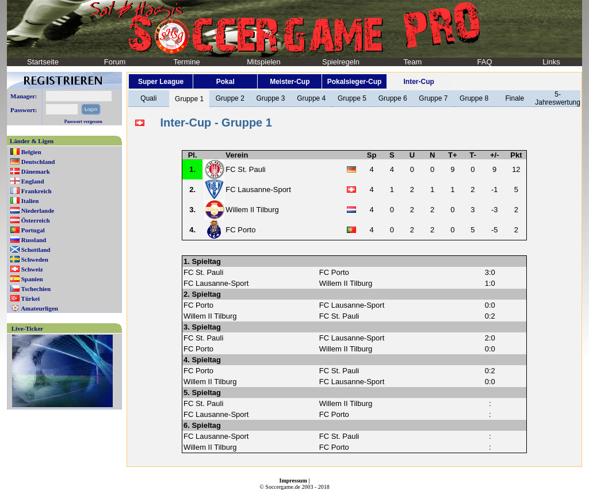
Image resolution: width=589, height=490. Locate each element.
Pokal (225, 82)
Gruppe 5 (352, 98)
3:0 (490, 272)
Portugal (33, 230)
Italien (30, 200)
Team (413, 62)
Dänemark (35, 171)
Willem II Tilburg (251, 209)
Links (551, 62)
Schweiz (32, 269)
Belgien (31, 151)
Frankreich (36, 190)
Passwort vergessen (83, 121)
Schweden (34, 259)
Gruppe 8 (474, 98)
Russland (33, 239)
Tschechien (36, 288)
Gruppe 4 (311, 98)
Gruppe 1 (189, 99)
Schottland (36, 249)
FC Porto (240, 229)
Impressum (293, 480)
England (32, 181)
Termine (186, 62)
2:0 (490, 338)
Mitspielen (264, 62)
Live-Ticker (27, 328)
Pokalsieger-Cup (354, 82)
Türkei (30, 298)
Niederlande (37, 210)
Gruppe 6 (392, 98)
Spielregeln (340, 62)
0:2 (490, 316)
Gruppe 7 (433, 98)
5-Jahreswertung (557, 98)
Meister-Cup (289, 82)
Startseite (43, 62)
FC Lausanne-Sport (257, 189)
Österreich (35, 220)
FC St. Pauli (245, 169)
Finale (514, 98)
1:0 (490, 283)
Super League (160, 82)
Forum (115, 62)
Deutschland (38, 161)
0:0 (490, 305)
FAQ (484, 62)
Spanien (32, 278)
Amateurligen (39, 308)
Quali (148, 98)
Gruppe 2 (230, 98)
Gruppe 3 (270, 98)
